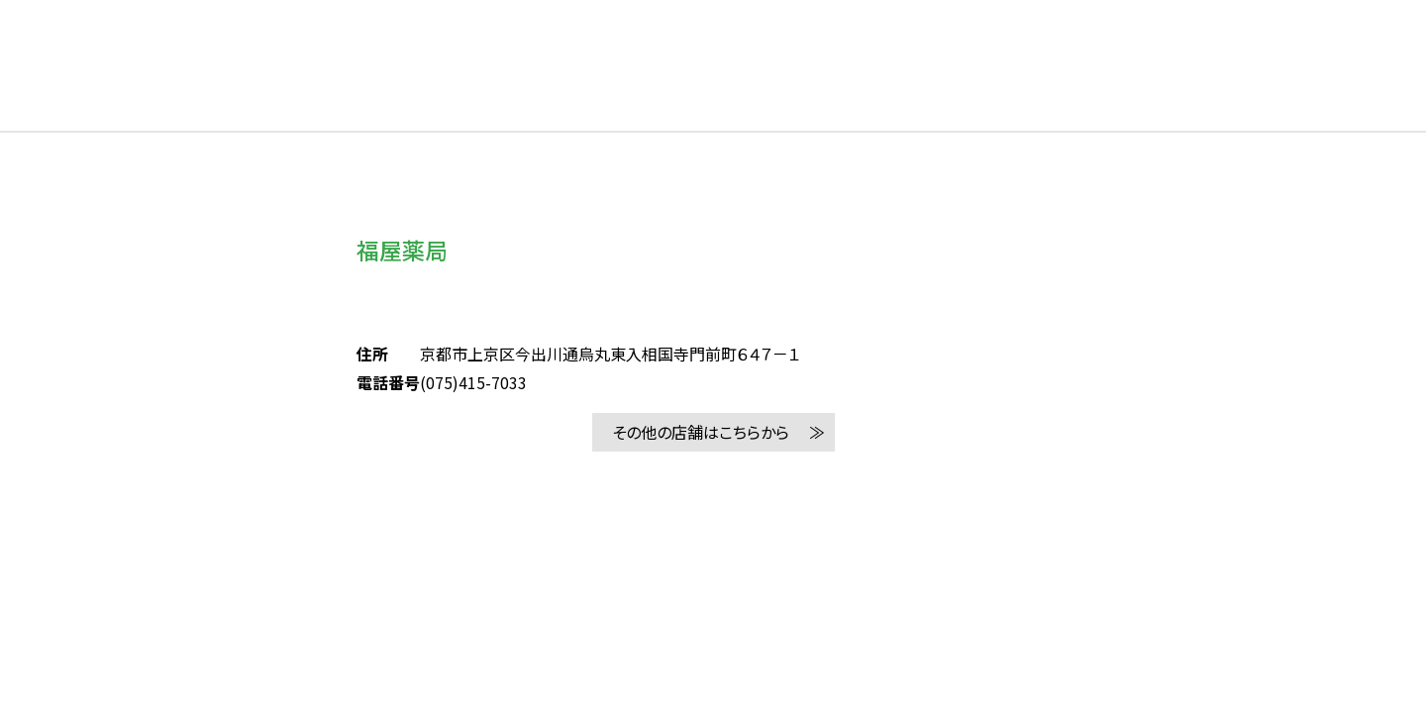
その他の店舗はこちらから (700, 432)
